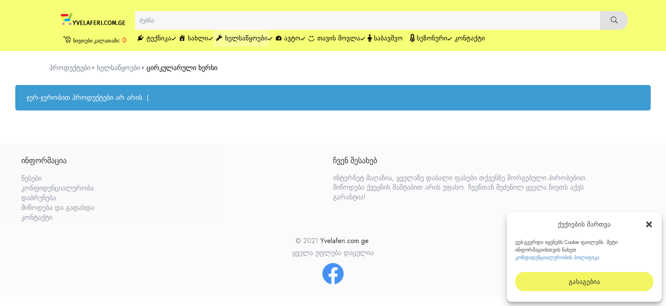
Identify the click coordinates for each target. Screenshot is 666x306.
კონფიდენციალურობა (57, 188)
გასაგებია (584, 281)
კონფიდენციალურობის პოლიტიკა (557, 257)
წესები (31, 178)
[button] (649, 224)
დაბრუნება (38, 198)
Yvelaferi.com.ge (344, 241)
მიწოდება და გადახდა (57, 207)
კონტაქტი (36, 217)
